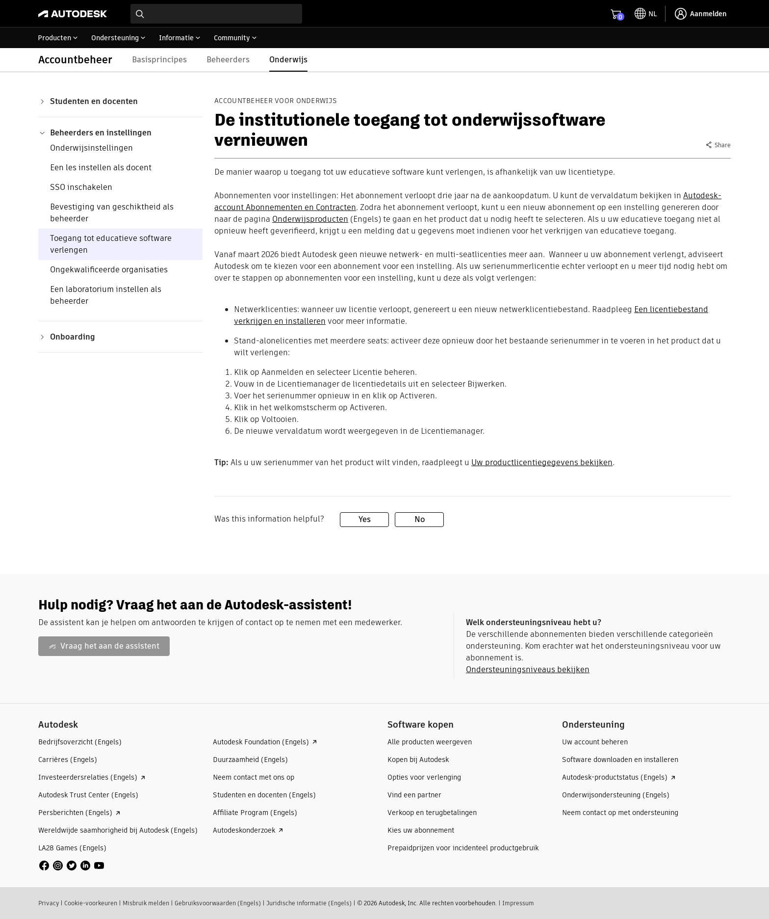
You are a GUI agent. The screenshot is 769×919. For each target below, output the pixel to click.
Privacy (48, 903)
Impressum (518, 903)
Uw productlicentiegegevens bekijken (542, 462)
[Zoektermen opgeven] (216, 14)
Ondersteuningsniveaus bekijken (528, 669)
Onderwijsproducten (310, 219)
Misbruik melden (146, 903)
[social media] (71, 865)
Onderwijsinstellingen (91, 148)
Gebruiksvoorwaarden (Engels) (218, 903)
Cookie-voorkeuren (90, 903)
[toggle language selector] (645, 13)
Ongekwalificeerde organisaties (109, 269)
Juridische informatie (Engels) (309, 903)
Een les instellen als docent (101, 167)
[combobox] (216, 14)
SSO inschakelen (81, 187)
